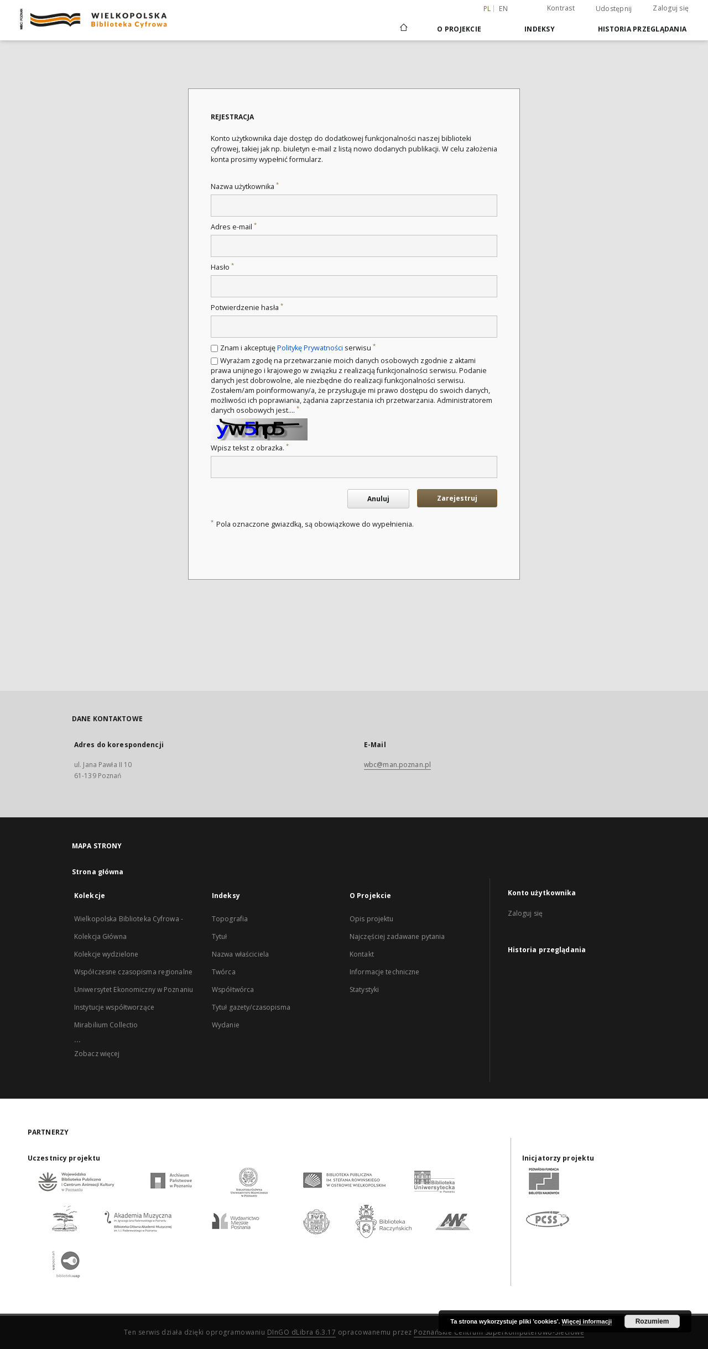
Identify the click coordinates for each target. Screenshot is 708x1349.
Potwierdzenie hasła (247, 307)
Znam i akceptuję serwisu (298, 348)
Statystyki (364, 989)
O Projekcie (459, 29)
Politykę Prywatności (310, 348)
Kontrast (561, 8)
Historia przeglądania (642, 29)
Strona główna (98, 871)
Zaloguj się (671, 8)
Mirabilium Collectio (106, 1025)
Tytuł (219, 936)
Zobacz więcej (97, 1053)
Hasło (222, 267)
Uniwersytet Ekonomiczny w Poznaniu (133, 989)
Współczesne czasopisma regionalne (133, 972)
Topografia (230, 918)
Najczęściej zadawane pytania (397, 936)
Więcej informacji (587, 1321)
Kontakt (362, 954)
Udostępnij (614, 8)
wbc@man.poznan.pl (397, 764)
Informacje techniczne (385, 972)
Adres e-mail (234, 227)
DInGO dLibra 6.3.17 (301, 1332)
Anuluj (378, 498)
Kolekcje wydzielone (106, 954)
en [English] (503, 8)
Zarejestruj (457, 498)
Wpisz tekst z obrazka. (250, 448)
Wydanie (226, 1025)
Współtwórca (233, 989)
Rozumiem (652, 1321)
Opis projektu (372, 918)
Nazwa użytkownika (245, 186)
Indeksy (539, 29)
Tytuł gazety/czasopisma (251, 1007)
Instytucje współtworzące (114, 1007)
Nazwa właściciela (240, 954)
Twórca (224, 972)
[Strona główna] (403, 29)
